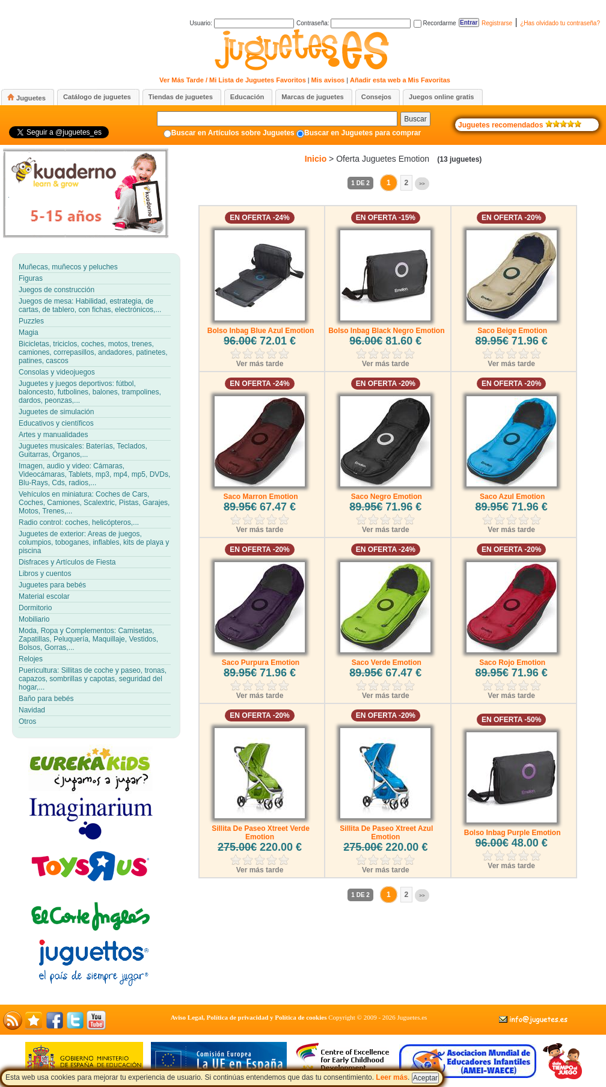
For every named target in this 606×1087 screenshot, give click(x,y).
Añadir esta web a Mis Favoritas (400, 80)
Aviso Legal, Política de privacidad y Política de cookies (249, 1017)
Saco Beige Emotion (512, 330)
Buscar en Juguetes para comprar (362, 133)
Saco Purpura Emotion (260, 662)
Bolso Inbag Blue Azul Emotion (260, 330)
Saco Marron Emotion (260, 496)
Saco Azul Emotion (512, 496)
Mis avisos (328, 80)
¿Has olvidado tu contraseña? (560, 23)
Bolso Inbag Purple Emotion (512, 832)
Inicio (316, 159)
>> (421, 183)
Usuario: (242, 23)
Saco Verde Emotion (386, 662)
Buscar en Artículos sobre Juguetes (233, 133)
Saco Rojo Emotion (512, 662)
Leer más (392, 1077)
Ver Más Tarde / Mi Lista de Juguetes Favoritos (232, 80)
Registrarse (497, 23)
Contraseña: (353, 23)
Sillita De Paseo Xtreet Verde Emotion (261, 832)
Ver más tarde (260, 364)
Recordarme (435, 23)
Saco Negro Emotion (386, 496)
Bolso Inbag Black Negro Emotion (386, 330)
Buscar (415, 119)
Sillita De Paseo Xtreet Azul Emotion (386, 832)
